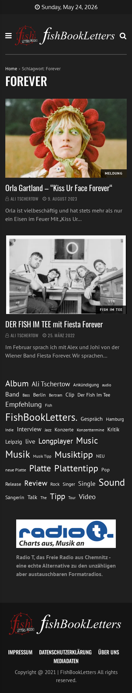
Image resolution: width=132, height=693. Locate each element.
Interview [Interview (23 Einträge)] (29, 429)
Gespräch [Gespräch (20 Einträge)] (92, 418)
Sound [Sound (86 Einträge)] (112, 482)
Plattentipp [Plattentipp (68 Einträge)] (76, 468)
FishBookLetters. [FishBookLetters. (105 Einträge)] (41, 417)
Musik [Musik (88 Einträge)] (17, 454)
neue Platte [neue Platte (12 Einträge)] (15, 469)
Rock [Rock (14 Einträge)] (54, 484)
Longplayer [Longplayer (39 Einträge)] (55, 441)
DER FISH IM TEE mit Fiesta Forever (54, 323)
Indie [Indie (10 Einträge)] (9, 429)
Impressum (20, 652)
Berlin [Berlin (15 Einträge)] (39, 395)
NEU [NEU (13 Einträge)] (100, 456)
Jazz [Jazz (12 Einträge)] (48, 429)
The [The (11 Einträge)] (43, 497)
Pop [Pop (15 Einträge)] (105, 469)
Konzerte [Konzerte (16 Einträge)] (64, 429)
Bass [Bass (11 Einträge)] (26, 395)
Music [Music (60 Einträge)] (87, 440)
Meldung (113, 173)
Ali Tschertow (25, 199)
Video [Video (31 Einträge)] (87, 496)
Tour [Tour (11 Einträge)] (72, 497)
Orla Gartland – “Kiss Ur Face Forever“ (58, 187)
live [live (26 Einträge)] (30, 441)
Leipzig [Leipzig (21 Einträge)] (13, 441)
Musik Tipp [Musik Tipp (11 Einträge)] (42, 456)
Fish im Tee (111, 309)
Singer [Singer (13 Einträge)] (69, 484)
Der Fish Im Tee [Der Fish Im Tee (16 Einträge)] (93, 395)
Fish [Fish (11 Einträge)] (48, 405)
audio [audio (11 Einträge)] (106, 384)
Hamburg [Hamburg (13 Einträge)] (115, 419)
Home (11, 69)
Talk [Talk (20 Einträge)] (32, 497)
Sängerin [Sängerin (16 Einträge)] (14, 497)
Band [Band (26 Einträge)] (12, 394)
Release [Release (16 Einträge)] (13, 484)
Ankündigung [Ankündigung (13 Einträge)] (86, 385)
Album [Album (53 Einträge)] (17, 383)
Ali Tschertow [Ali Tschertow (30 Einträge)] (51, 384)
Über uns (108, 652)
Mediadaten (66, 661)
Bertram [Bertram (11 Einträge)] (55, 395)
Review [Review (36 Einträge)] (35, 483)
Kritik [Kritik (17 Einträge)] (113, 429)
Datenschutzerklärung (65, 652)
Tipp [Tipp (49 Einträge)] (57, 496)
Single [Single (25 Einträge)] (86, 483)
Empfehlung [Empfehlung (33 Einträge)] (23, 404)
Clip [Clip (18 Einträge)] (69, 394)
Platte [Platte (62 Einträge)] (40, 468)
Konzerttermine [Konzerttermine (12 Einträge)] (90, 429)
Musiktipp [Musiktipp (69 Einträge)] (74, 454)
